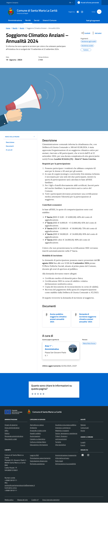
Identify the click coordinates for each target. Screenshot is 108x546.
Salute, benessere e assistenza (66, 433)
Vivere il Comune (49, 20)
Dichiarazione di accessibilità (65, 464)
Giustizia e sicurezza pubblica (65, 425)
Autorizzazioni (35, 436)
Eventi (83, 445)
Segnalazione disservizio (38, 461)
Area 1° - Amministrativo (52, 347)
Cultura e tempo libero (38, 442)
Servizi (36, 20)
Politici (7, 433)
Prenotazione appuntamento (40, 458)
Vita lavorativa (60, 444)
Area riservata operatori (51, 499)
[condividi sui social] (86, 33)
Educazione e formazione (39, 444)
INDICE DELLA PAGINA (20, 136)
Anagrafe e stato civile (38, 430)
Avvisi (83, 430)
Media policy (9, 499)
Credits (35, 499)
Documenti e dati (11, 439)
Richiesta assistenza (37, 464)
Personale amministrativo (14, 436)
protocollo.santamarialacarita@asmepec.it (20, 485)
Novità (28, 20)
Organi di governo (11, 425)
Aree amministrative (12, 427)
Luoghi (83, 442)
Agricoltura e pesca (37, 425)
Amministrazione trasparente (65, 455)
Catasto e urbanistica (37, 439)
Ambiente (33, 427)
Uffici (6, 430)
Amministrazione (15, 20)
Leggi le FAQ (34, 455)
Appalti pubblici (35, 433)
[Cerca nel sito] (99, 11)
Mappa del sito (22, 499)
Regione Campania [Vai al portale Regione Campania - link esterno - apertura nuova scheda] (12, 2)
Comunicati (85, 427)
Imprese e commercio (62, 427)
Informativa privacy (62, 458)
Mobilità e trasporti (62, 430)
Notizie (83, 425)
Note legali (59, 461)
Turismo (58, 442)
